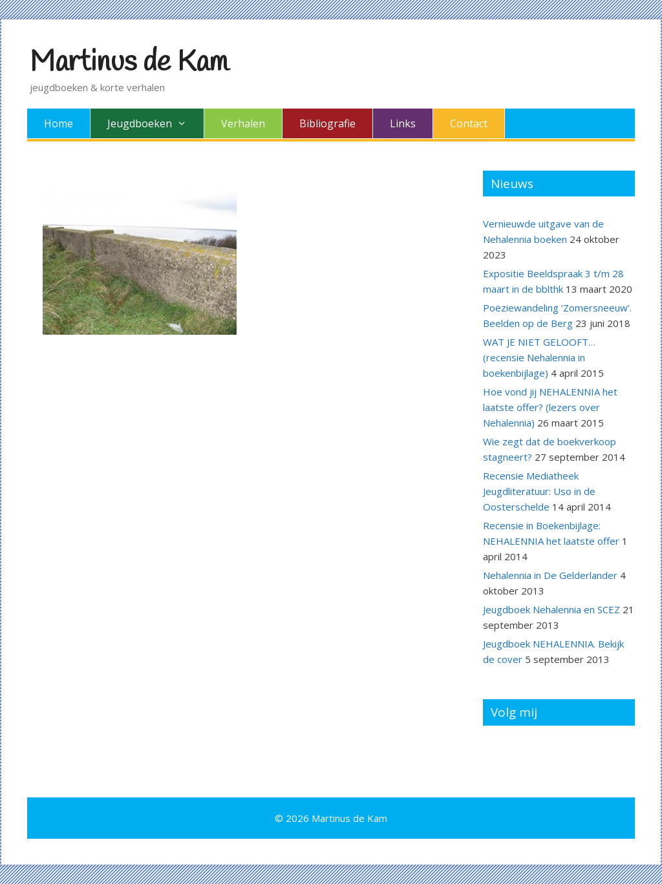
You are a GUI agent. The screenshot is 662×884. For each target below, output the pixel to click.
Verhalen (243, 123)
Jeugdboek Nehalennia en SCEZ (551, 609)
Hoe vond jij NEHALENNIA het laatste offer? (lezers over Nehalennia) (550, 407)
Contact (468, 123)
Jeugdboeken (155, 123)
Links (403, 123)
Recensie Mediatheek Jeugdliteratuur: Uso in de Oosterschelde (539, 491)
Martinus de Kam (129, 62)
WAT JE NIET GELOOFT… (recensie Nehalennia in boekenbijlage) (539, 357)
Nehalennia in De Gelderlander (550, 575)
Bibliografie (327, 123)
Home (58, 123)
